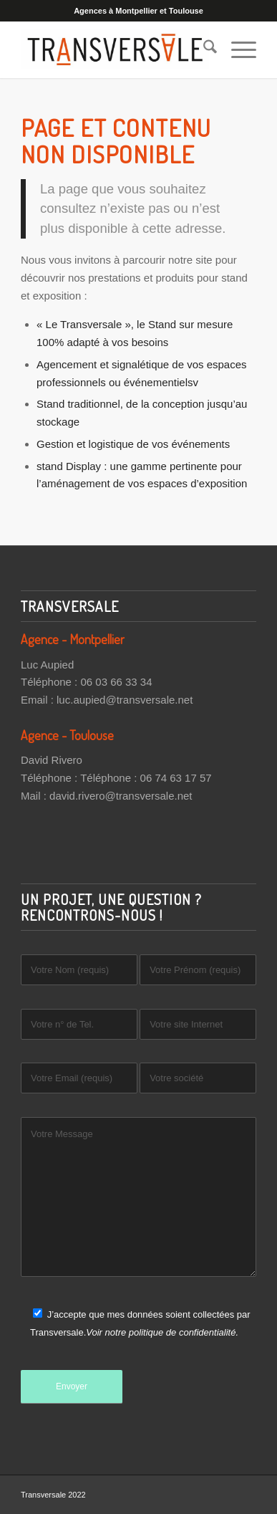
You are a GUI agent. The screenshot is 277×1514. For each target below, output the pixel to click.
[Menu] (236, 49)
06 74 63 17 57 (176, 778)
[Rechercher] (203, 49)
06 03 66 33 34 (116, 682)
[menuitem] (203, 49)
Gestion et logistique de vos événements (133, 444)
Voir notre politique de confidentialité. (162, 1332)
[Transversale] (115, 49)
